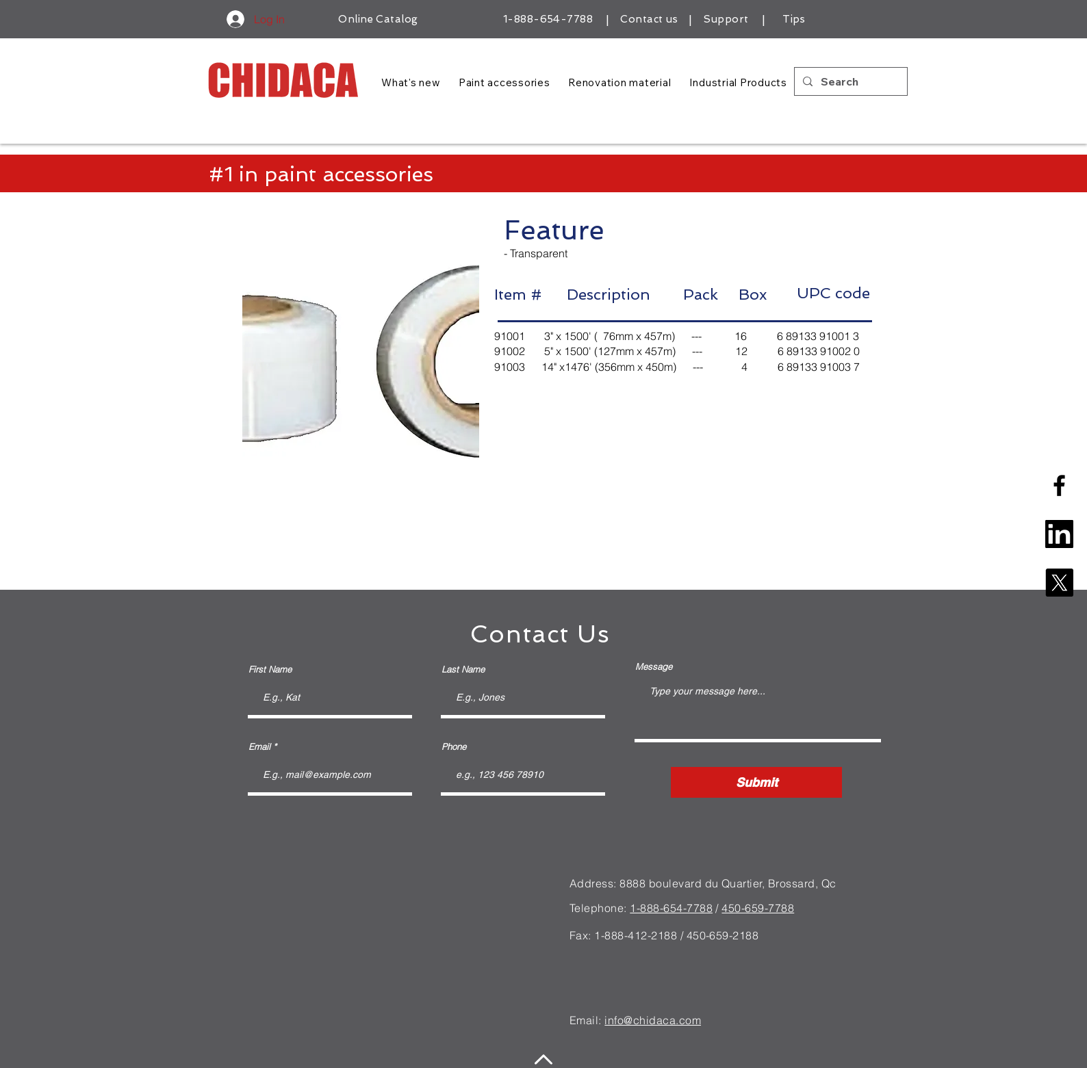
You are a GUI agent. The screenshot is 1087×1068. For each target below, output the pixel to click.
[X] (1059, 583)
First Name (270, 669)
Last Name (463, 669)
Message (653, 666)
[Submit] (756, 782)
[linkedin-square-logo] (1059, 534)
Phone (454, 746)
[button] (360, 363)
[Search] (849, 81)
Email (259, 746)
